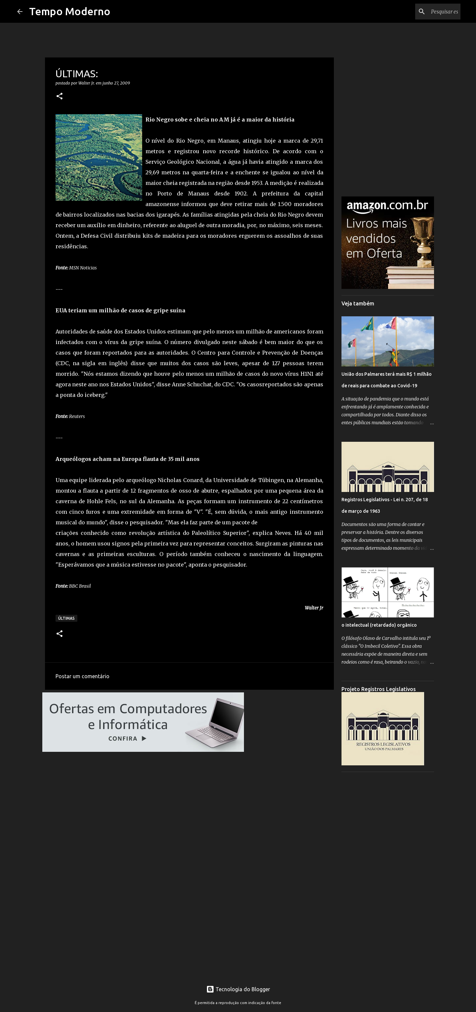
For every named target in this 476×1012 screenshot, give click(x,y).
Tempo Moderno (69, 11)
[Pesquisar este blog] (425, 11)
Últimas (66, 618)
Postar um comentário (82, 676)
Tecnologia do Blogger (238, 989)
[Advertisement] (387, 876)
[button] (59, 96)
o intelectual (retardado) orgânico (379, 625)
